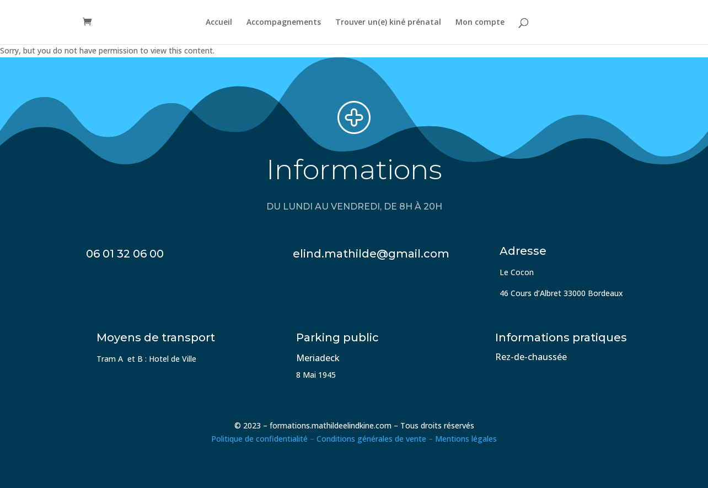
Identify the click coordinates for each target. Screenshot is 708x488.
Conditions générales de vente (371, 438)
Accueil (219, 22)
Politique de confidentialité (259, 438)
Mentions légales (466, 438)
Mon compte (480, 22)
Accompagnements (283, 22)
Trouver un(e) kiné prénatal (388, 22)
